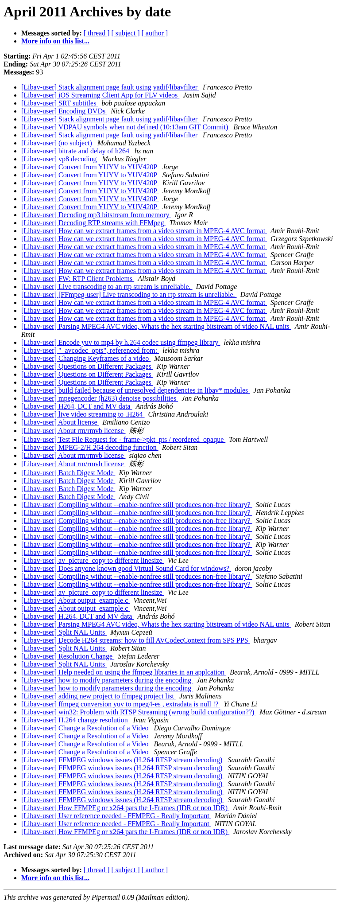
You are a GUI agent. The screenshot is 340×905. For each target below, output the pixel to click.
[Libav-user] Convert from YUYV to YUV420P (90, 167)
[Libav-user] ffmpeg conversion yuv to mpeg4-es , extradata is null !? (120, 704)
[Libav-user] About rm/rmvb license (73, 430)
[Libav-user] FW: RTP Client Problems (77, 278)
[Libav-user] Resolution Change (67, 656)
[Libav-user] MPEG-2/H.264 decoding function (89, 447)
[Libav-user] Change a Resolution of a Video (86, 728)
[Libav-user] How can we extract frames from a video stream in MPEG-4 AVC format (144, 230)
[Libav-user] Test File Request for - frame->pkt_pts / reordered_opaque (123, 439)
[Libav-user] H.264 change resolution (75, 720)
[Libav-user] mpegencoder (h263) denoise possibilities (99, 398)
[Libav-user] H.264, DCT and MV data (77, 616)
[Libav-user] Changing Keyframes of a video (86, 358)
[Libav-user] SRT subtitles (59, 103)
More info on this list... (55, 41)
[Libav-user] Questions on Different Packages (87, 366)
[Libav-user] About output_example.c (75, 600)
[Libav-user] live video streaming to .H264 (83, 414)
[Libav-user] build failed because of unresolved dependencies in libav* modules (135, 390)
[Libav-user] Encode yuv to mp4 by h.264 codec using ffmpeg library (120, 342)
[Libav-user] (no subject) (57, 143)
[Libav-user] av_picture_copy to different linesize (92, 560)
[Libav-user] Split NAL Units (64, 632)
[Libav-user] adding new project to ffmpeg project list (98, 696)
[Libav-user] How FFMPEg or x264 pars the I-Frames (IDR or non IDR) (125, 807)
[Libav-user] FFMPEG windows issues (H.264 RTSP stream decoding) (122, 760)
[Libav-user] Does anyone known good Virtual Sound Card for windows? (126, 568)
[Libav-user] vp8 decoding (60, 159)
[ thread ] (97, 33)
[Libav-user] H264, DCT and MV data (76, 406)
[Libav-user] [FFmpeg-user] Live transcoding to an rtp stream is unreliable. (129, 294)
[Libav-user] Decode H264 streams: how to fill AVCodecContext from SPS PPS (135, 640)
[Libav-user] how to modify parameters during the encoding (107, 680)
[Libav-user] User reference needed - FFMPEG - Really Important (116, 815)
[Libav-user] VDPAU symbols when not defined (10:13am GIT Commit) (125, 127)
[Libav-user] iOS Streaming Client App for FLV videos (100, 95)
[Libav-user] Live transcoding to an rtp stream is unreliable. (107, 286)
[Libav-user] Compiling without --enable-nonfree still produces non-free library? (136, 504)
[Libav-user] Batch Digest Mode (68, 472)
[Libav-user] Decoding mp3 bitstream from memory (96, 214)
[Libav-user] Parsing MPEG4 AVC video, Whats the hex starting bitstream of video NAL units (156, 326)
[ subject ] (126, 33)
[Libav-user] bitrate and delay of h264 (76, 151)
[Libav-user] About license (60, 422)
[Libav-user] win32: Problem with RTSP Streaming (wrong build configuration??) (138, 712)
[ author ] (155, 33)
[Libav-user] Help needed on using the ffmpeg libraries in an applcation (123, 672)
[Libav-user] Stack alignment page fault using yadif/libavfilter (110, 87)
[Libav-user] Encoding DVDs (64, 111)
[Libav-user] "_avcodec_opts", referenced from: (90, 350)
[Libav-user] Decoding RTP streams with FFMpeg (93, 222)
